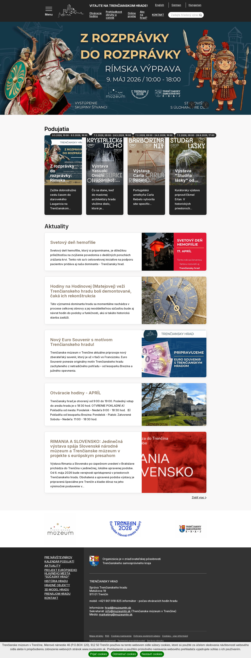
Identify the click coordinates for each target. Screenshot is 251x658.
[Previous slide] (191, 105)
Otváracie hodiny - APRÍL (75, 393)
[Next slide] (205, 105)
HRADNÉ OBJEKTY (57, 585)
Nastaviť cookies (152, 654)
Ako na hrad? (143, 15)
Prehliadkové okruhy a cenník (114, 15)
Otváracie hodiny (95, 15)
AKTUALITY (52, 566)
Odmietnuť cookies (124, 654)
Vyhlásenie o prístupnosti (102, 641)
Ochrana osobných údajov (146, 636)
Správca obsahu (155, 641)
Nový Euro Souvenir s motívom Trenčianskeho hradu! (81, 342)
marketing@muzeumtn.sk (115, 615)
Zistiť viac (199, 498)
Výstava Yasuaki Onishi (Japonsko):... (106, 173)
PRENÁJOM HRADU (57, 594)
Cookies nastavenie (121, 636)
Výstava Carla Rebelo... (142, 176)
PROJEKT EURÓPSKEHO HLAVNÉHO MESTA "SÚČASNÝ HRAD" (60, 574)
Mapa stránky (96, 636)
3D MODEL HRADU (56, 590)
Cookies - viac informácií (175, 636)
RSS (107, 636)
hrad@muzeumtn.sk (118, 608)
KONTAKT (158, 15)
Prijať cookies (98, 654)
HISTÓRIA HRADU (56, 581)
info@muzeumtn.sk (118, 611)
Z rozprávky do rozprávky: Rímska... (62, 173)
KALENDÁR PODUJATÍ (59, 562)
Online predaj (132, 15)
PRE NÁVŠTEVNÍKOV (58, 557)
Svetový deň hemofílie (73, 242)
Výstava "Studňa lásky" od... (186, 176)
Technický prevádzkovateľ (131, 641)
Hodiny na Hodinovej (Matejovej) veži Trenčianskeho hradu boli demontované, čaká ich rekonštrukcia (91, 291)
